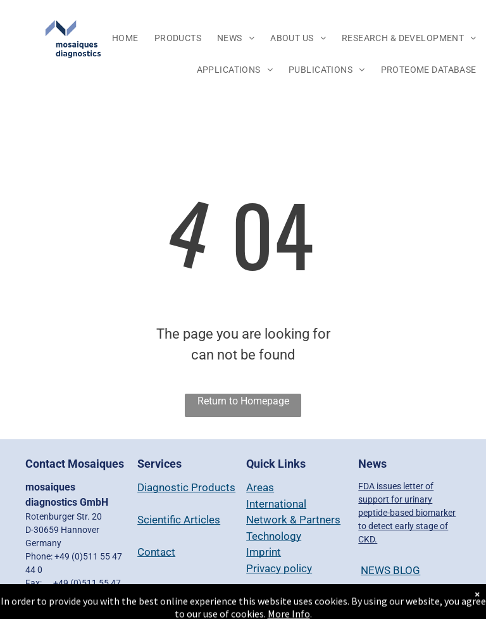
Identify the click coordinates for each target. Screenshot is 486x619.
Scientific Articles (178, 519)
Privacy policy (279, 568)
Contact (156, 552)
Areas (260, 487)
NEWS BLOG (390, 570)
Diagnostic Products (186, 487)
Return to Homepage (243, 401)
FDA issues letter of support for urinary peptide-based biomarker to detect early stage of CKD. (407, 512)
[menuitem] (127, 38)
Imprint (263, 552)
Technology (273, 536)
